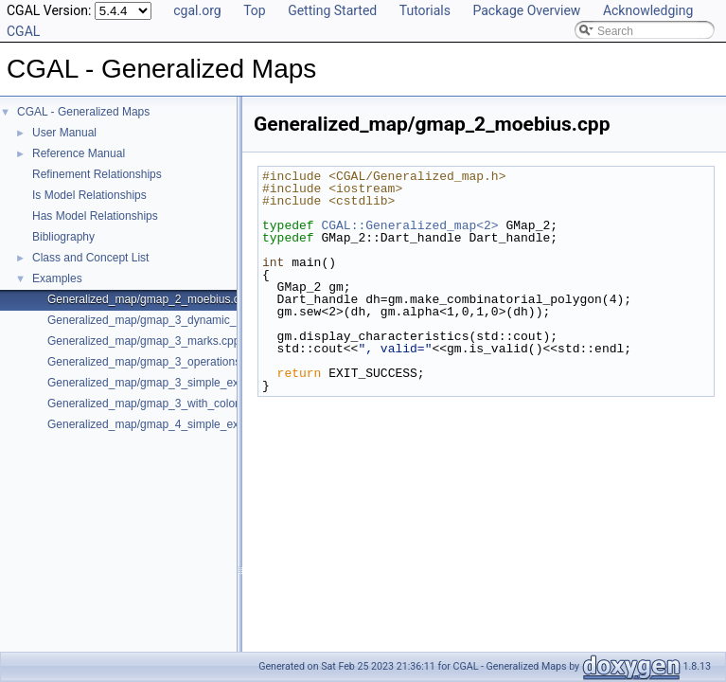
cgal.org (197, 10)
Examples (57, 278)
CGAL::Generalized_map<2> (409, 225)
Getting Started (332, 10)
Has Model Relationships (95, 216)
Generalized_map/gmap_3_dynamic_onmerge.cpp (175, 320)
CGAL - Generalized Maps (83, 111)
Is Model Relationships (89, 195)
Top (254, 10)
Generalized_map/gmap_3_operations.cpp (154, 361)
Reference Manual (78, 153)
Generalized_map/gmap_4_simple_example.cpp (169, 424)
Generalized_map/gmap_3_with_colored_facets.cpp (178, 403)
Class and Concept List (90, 257)
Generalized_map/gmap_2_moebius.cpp (149, 299)
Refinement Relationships (97, 174)
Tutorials (425, 10)
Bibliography (63, 236)
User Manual (64, 132)
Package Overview (526, 10)
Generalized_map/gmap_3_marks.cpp (143, 341)
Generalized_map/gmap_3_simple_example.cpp (169, 382)
